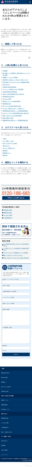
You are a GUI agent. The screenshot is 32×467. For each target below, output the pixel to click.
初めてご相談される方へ (7, 437)
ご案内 (4, 138)
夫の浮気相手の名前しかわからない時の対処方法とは (16, 244)
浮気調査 (5, 70)
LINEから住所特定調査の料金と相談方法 (13, 94)
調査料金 (3, 387)
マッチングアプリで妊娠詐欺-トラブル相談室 (16, 252)
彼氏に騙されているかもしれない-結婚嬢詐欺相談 (16, 82)
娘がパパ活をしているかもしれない (13, 255)
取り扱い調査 (4, 382)
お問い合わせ (6, 84)
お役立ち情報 (4, 455)
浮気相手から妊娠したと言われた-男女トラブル (15, 80)
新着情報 (3, 450)
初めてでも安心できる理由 (10, 143)
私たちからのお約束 (5, 391)
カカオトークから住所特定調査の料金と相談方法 (16, 113)
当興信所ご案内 (8, 210)
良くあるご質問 (7, 99)
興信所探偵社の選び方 (9, 96)
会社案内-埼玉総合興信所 (9, 87)
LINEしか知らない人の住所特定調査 (12, 115)
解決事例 (5, 150)
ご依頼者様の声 (8, 217)
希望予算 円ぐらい (16, 353)
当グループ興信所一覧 (9, 148)
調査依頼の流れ (7, 103)
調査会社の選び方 (5, 378)
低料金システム (4, 405)
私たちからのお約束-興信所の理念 (12, 106)
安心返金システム (5, 414)
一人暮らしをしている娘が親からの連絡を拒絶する (16, 249)
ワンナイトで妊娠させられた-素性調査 (13, 89)
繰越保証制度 (4, 409)
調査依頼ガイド (7, 153)
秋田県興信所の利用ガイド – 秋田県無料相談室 (15, 111)
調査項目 (5, 155)
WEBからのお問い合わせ (16, 198)
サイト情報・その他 (8, 141)
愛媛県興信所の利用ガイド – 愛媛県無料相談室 (15, 120)
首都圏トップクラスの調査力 (10, 77)
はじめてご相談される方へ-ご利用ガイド (14, 108)
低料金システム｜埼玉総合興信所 (12, 101)
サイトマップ (4, 459)
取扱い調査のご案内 (8, 118)
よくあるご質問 (8, 215)
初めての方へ (6, 146)
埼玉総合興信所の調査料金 (10, 91)
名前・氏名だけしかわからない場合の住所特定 (16, 258)
